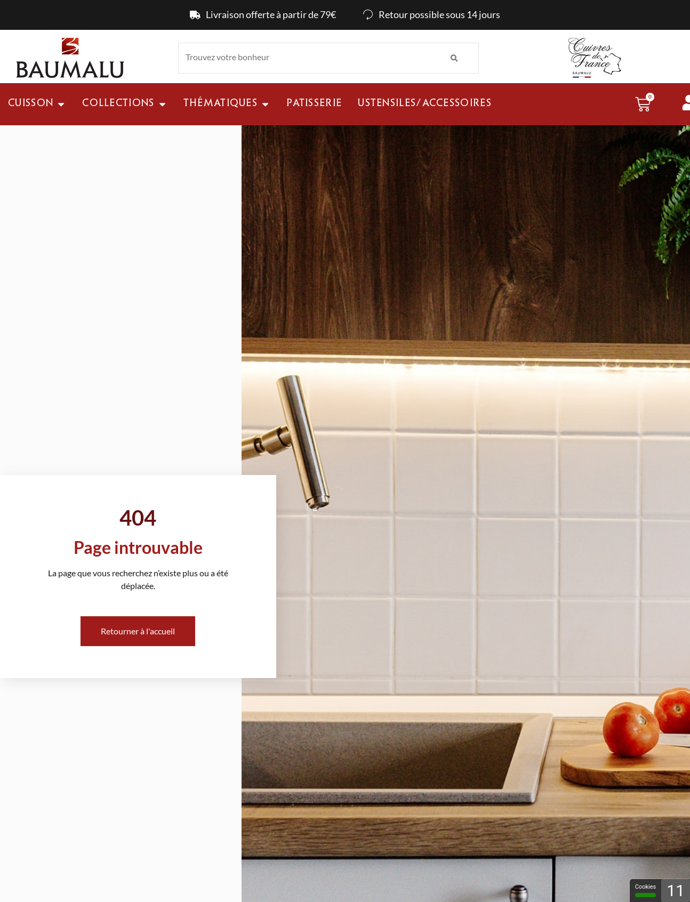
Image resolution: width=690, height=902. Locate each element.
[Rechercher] (454, 58)
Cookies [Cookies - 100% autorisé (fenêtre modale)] (645, 890)
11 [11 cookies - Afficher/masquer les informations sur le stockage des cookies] (676, 890)
